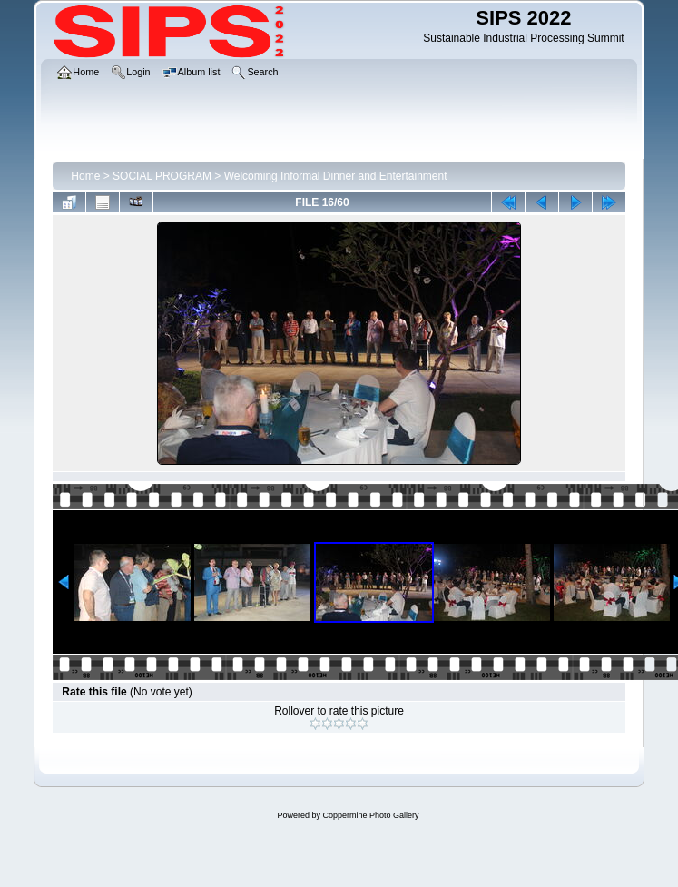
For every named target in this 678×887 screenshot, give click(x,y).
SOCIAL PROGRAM (162, 176)
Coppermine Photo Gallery (370, 815)
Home (85, 176)
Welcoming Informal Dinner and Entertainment (335, 176)
